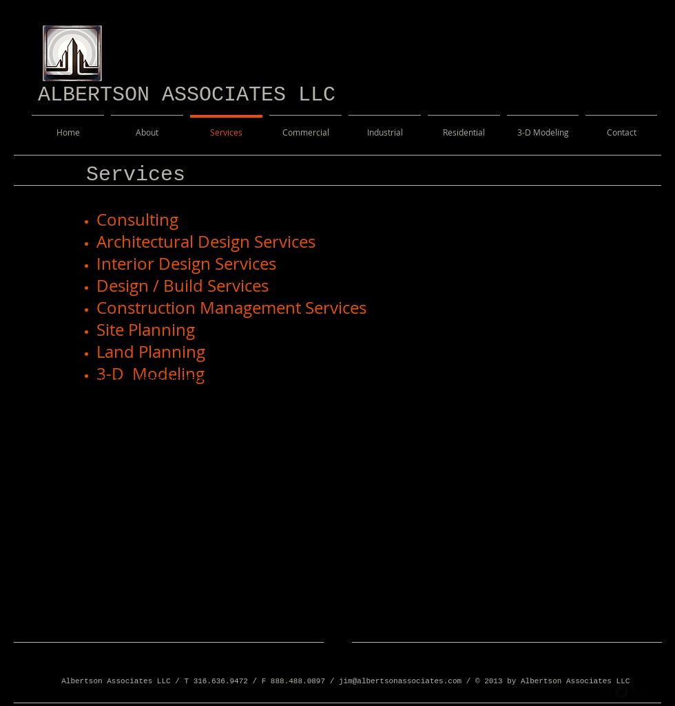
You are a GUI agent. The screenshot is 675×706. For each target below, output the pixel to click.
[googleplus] (636, 691)
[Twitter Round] (621, 691)
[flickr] (651, 691)
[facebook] (606, 691)
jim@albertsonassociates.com (400, 681)
